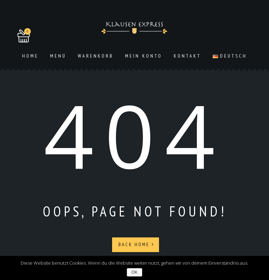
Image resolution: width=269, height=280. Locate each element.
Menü (58, 56)
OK (134, 272)
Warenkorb (95, 56)
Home (30, 56)
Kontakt (187, 56)
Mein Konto (143, 56)
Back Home (136, 244)
